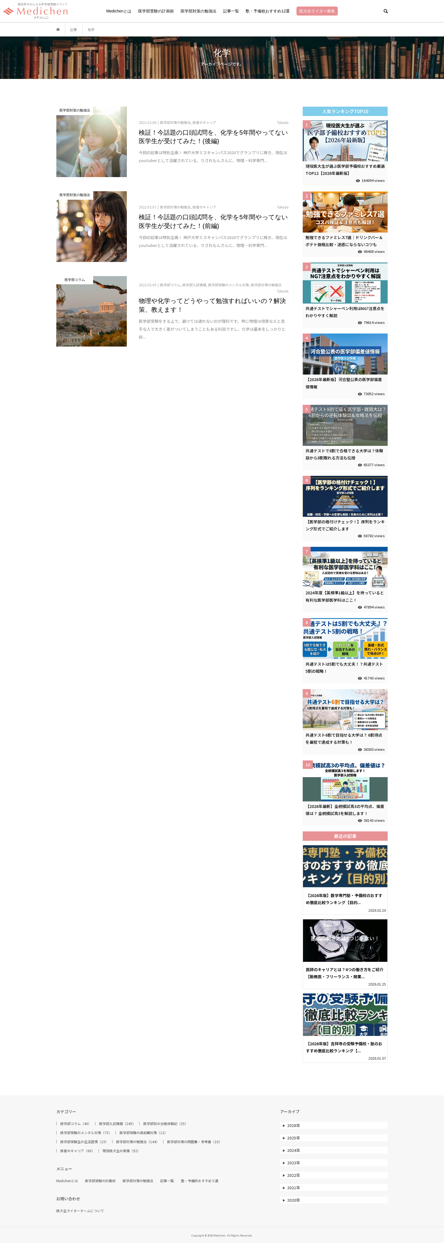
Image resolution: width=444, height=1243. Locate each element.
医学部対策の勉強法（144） (137, 1141)
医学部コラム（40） (75, 1123)
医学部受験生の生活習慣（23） (84, 1141)
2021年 (293, 1187)
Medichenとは (118, 11)
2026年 (293, 1125)
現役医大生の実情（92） (121, 1150)
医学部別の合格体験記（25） (165, 1123)
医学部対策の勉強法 (198, 11)
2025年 (293, 1138)
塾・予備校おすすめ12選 (268, 11)
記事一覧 (231, 11)
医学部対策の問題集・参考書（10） (194, 1141)
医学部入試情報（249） (117, 1123)
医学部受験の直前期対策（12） (143, 1132)
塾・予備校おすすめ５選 (199, 1180)
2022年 (293, 1175)
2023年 (293, 1162)
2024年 (293, 1150)
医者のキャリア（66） (77, 1150)
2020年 (293, 1200)
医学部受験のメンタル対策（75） (86, 1132)
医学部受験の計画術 (156, 11)
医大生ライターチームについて (80, 1210)
